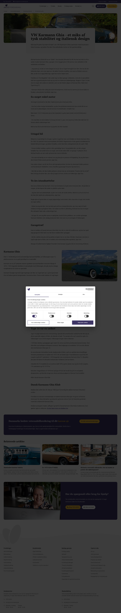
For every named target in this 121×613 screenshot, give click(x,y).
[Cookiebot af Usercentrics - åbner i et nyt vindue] (87, 289)
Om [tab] (84, 294)
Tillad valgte (60, 322)
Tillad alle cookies (83, 322)
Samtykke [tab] (37, 294)
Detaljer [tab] (60, 294)
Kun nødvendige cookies (38, 322)
